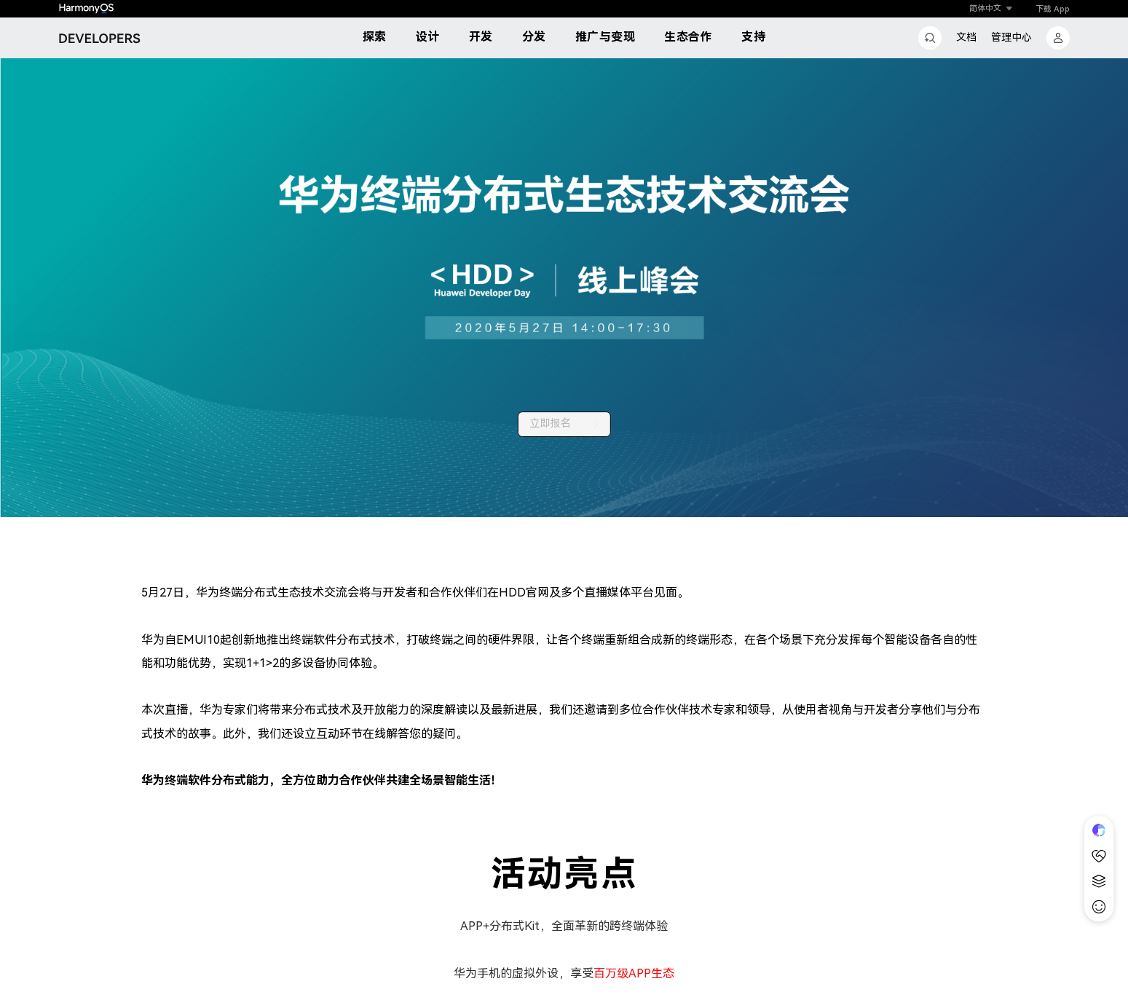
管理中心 (1011, 37)
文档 (966, 37)
